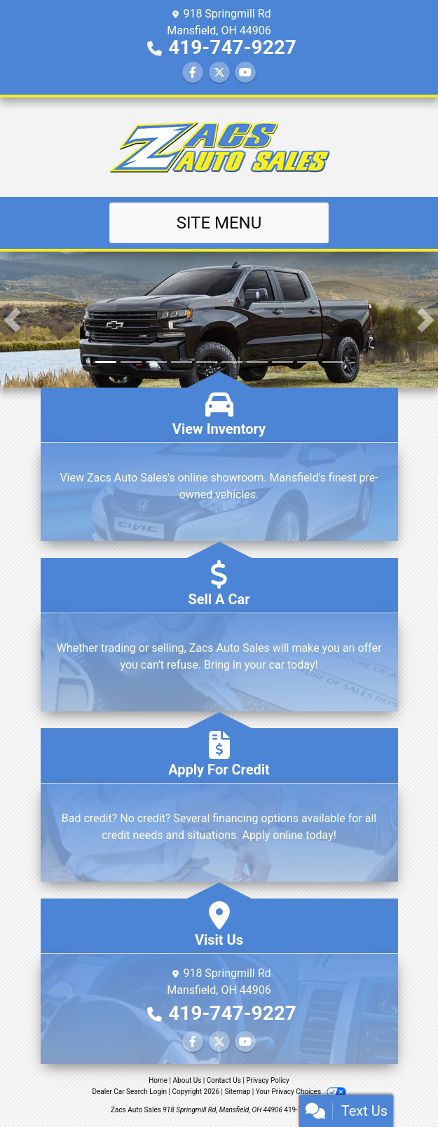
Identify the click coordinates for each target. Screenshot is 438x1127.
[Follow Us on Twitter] (219, 72)
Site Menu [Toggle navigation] (219, 223)
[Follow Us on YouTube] (245, 72)
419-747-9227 (232, 47)
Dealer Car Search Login (129, 1091)
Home (158, 1080)
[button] (12, 320)
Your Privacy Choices (301, 1091)
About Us (187, 1080)
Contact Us (224, 1080)
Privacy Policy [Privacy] (267, 1080)
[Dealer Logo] (219, 147)
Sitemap (237, 1091)
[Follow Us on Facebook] (192, 72)
